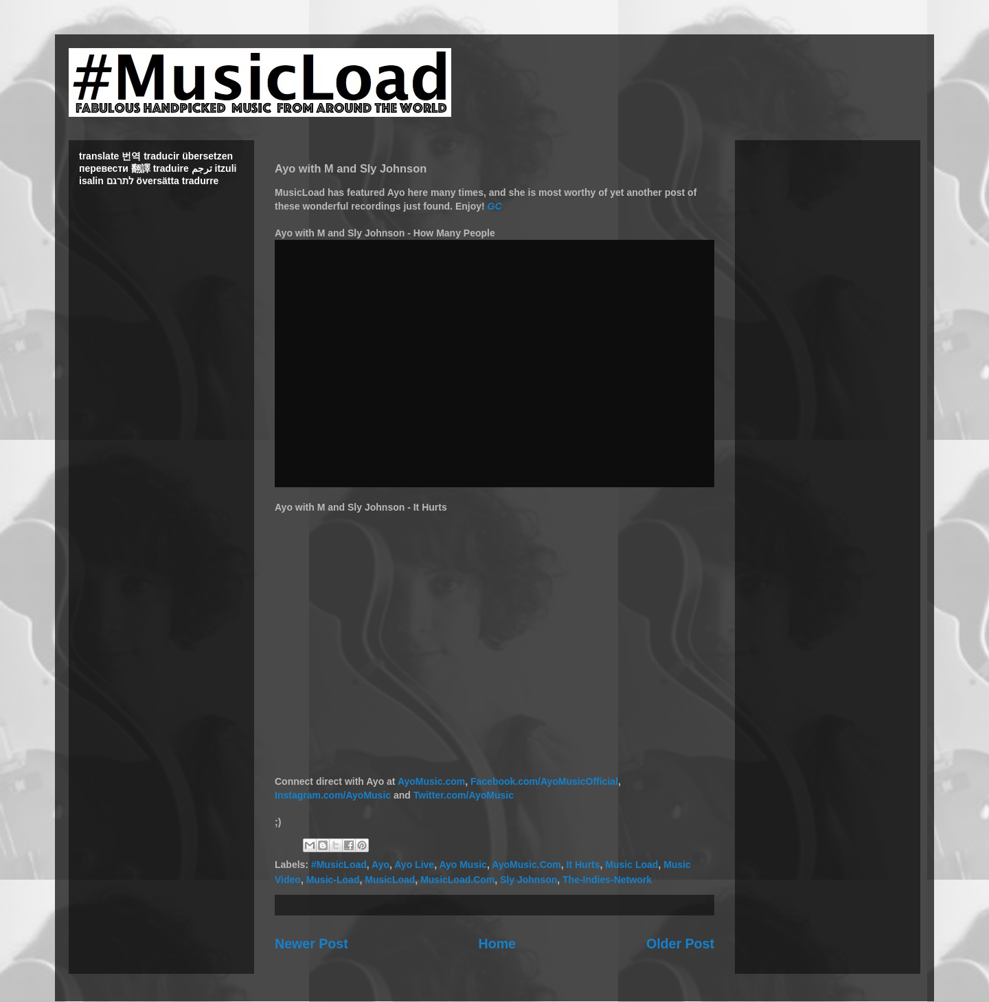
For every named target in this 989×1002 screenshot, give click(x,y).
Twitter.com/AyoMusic (463, 795)
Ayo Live (414, 864)
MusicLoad (390, 879)
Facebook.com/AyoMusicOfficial (544, 781)
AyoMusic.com (431, 781)
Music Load (631, 864)
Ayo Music (463, 864)
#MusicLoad (339, 864)
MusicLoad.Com (457, 879)
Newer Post (311, 943)
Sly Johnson (528, 879)
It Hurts (583, 864)
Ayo (380, 864)
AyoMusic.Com (526, 864)
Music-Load (333, 879)
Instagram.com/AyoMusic (333, 795)
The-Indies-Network (607, 879)
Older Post (680, 943)
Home (497, 943)
